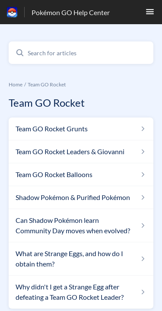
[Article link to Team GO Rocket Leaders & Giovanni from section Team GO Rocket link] (81, 151)
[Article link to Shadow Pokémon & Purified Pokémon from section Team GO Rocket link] (81, 197)
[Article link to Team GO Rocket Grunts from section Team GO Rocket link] (81, 129)
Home (15, 84)
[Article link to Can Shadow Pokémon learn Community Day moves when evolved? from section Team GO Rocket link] (81, 225)
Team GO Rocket (47, 84)
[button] (150, 14)
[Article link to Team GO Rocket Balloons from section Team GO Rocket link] (81, 174)
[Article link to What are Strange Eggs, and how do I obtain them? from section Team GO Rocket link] (81, 258)
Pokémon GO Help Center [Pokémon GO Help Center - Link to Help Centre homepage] (71, 12)
